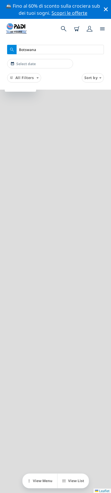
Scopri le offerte (69, 13)
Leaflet (102, 491)
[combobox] (55, 49)
